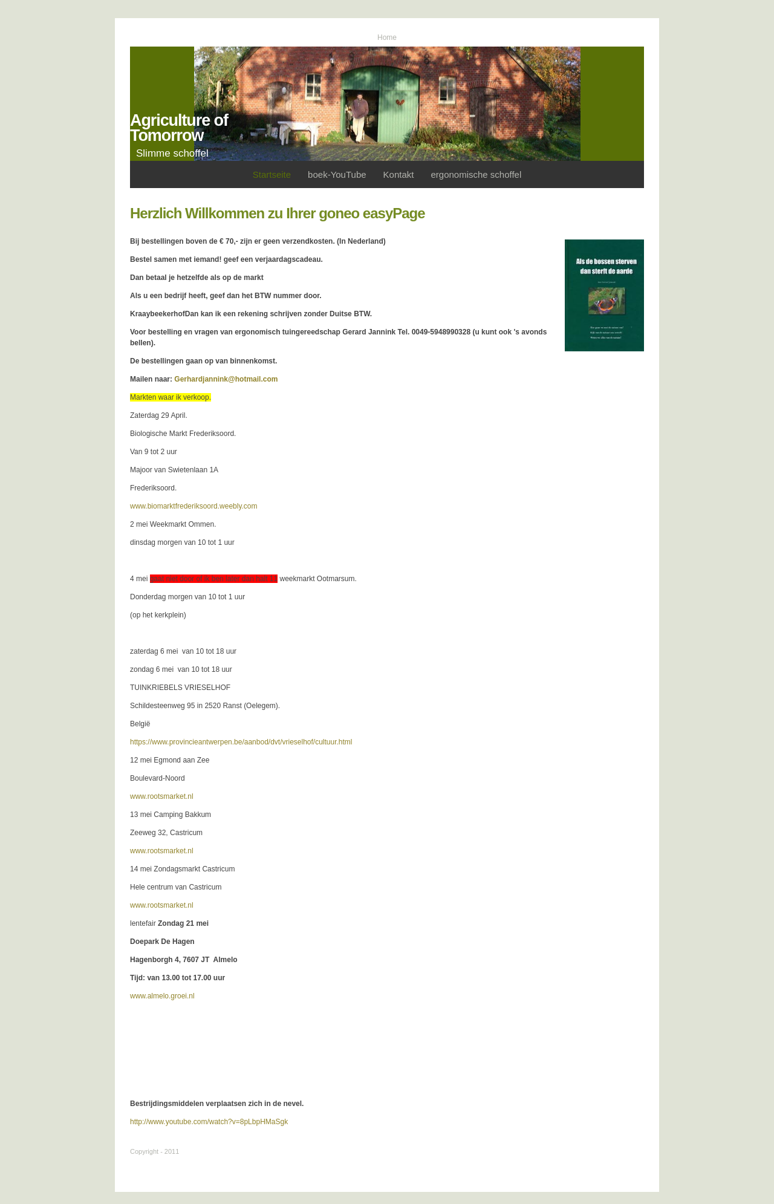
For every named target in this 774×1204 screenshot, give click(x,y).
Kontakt (398, 174)
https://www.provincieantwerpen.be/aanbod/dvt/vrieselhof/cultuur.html (241, 742)
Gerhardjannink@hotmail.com (226, 379)
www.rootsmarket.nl (162, 796)
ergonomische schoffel (476, 174)
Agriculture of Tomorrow (179, 128)
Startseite (272, 174)
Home (387, 37)
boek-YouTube (337, 174)
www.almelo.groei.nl (162, 996)
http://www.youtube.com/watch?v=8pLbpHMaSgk (209, 1122)
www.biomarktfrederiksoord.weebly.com (194, 506)
